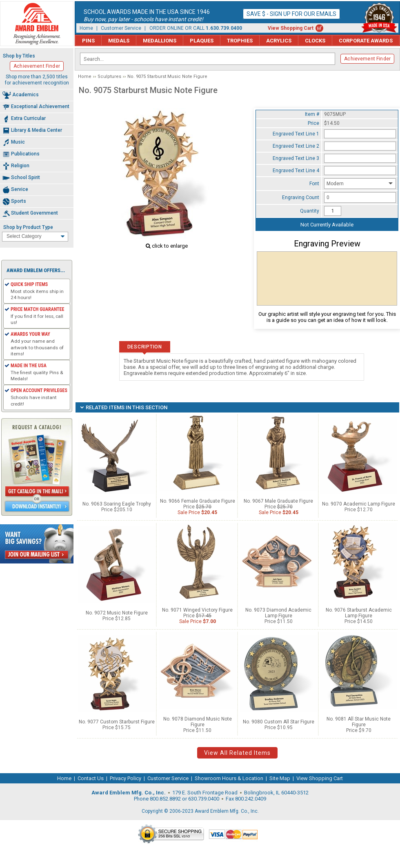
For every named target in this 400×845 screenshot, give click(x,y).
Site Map (279, 778)
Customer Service (121, 28)
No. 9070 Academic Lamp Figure (358, 504)
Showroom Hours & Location (229, 778)
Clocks (315, 41)
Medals (118, 41)
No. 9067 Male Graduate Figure (278, 501)
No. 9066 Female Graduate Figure (197, 501)
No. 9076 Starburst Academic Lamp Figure (359, 613)
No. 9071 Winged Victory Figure (197, 610)
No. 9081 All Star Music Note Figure (359, 721)
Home (86, 28)
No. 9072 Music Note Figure (117, 613)
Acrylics (278, 41)
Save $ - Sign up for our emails (291, 14)
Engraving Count (300, 197)
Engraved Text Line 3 (296, 158)
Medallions (159, 41)
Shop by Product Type (28, 227)
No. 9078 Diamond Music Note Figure (197, 721)
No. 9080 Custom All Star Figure (278, 722)
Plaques (201, 41)
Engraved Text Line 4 (296, 170)
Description (144, 347)
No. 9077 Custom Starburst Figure (117, 722)
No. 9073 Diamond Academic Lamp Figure (278, 613)
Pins (88, 41)
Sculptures (109, 76)
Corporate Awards (366, 41)
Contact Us (91, 778)
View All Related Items (237, 753)
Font (314, 183)
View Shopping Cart (290, 28)
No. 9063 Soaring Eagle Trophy (116, 504)
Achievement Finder (367, 59)
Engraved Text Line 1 (296, 134)
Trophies (240, 41)
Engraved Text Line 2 (296, 146)
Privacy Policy (125, 778)
